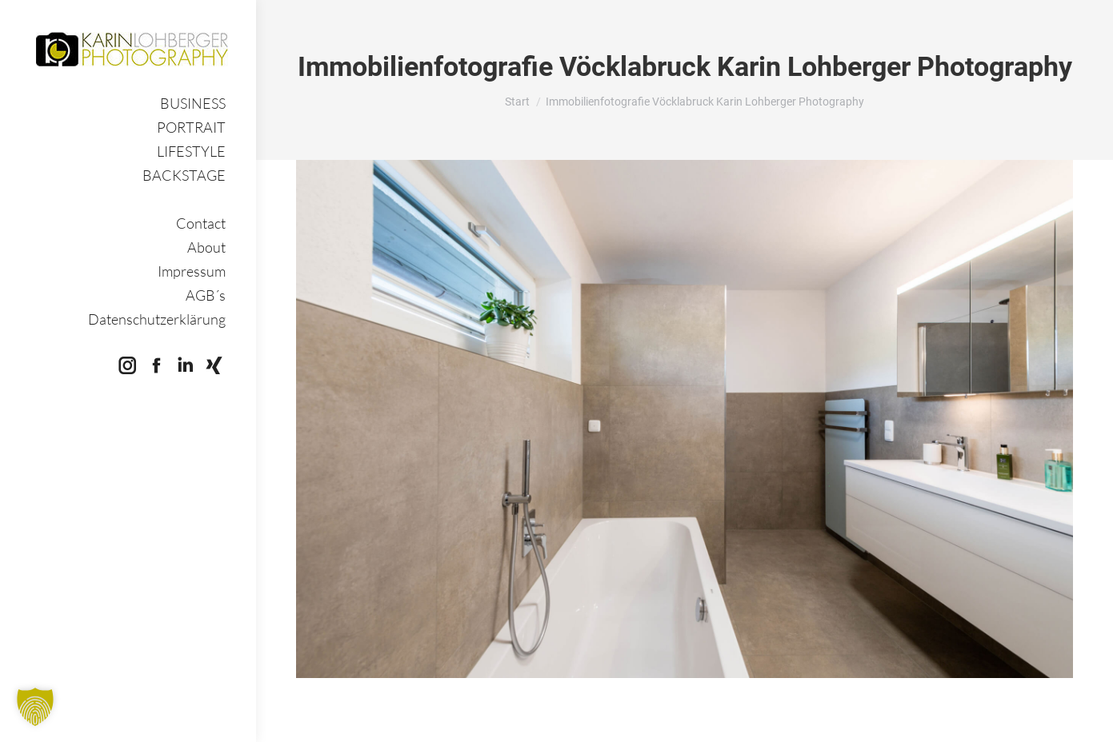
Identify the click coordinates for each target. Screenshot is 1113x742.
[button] (35, 707)
